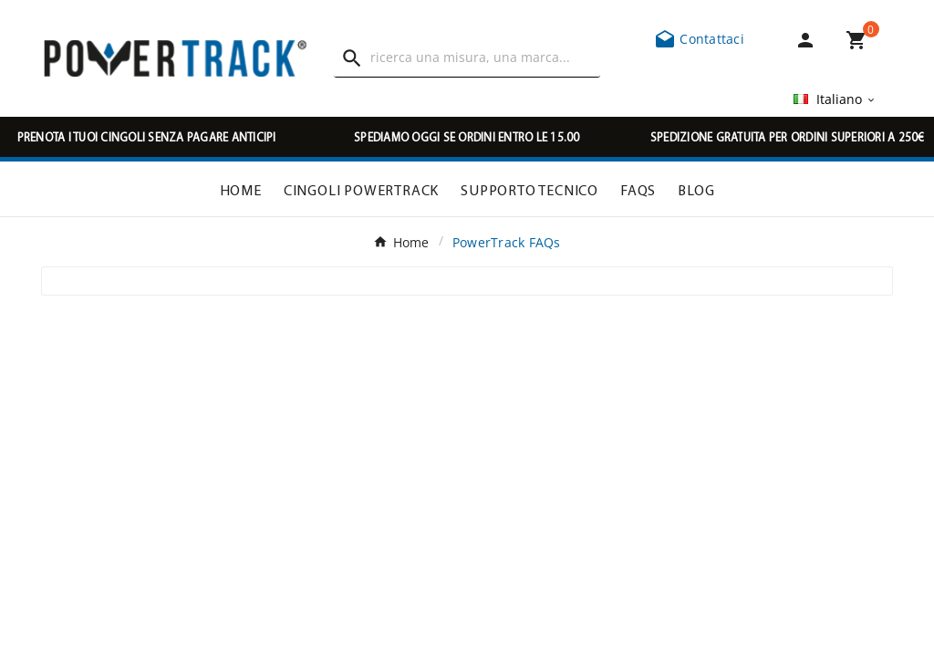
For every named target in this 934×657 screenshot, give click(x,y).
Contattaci (699, 38)
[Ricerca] (484, 57)
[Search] (352, 58)
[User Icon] (809, 40)
